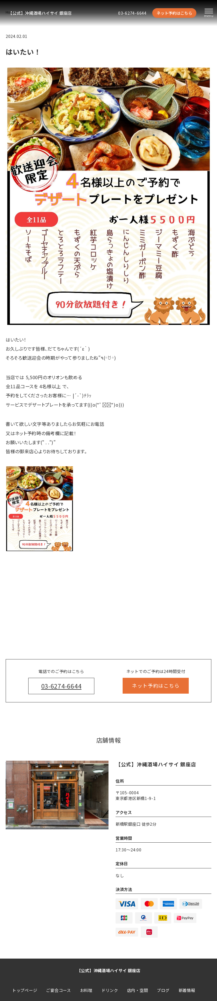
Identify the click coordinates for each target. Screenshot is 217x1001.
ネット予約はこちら (174, 13)
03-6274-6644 (132, 13)
